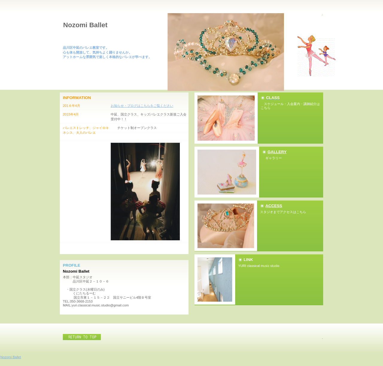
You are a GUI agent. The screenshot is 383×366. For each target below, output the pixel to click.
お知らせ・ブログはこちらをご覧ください (142, 105)
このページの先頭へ (82, 337)
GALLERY (277, 152)
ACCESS (273, 205)
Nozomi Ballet (10, 357)
